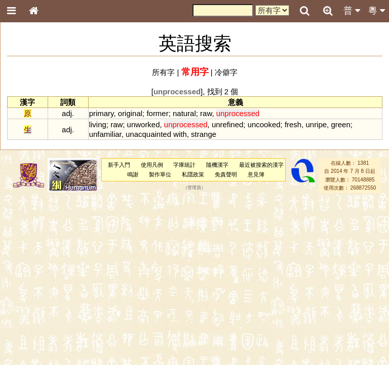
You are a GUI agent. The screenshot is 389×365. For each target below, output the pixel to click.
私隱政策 (193, 174)
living (97, 124)
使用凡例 (152, 165)
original (130, 113)
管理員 (194, 188)
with (180, 134)
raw (206, 113)
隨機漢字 (217, 165)
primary (101, 113)
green (340, 124)
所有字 (163, 72)
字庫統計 (184, 165)
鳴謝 (132, 174)
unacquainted (148, 134)
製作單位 (160, 174)
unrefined (227, 124)
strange (203, 134)
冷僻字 (226, 72)
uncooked (264, 124)
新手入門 (119, 165)
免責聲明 (226, 174)
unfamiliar (105, 134)
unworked (143, 124)
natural (184, 113)
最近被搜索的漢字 (261, 165)
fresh (293, 124)
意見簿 (256, 174)
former (157, 113)
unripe (316, 124)
